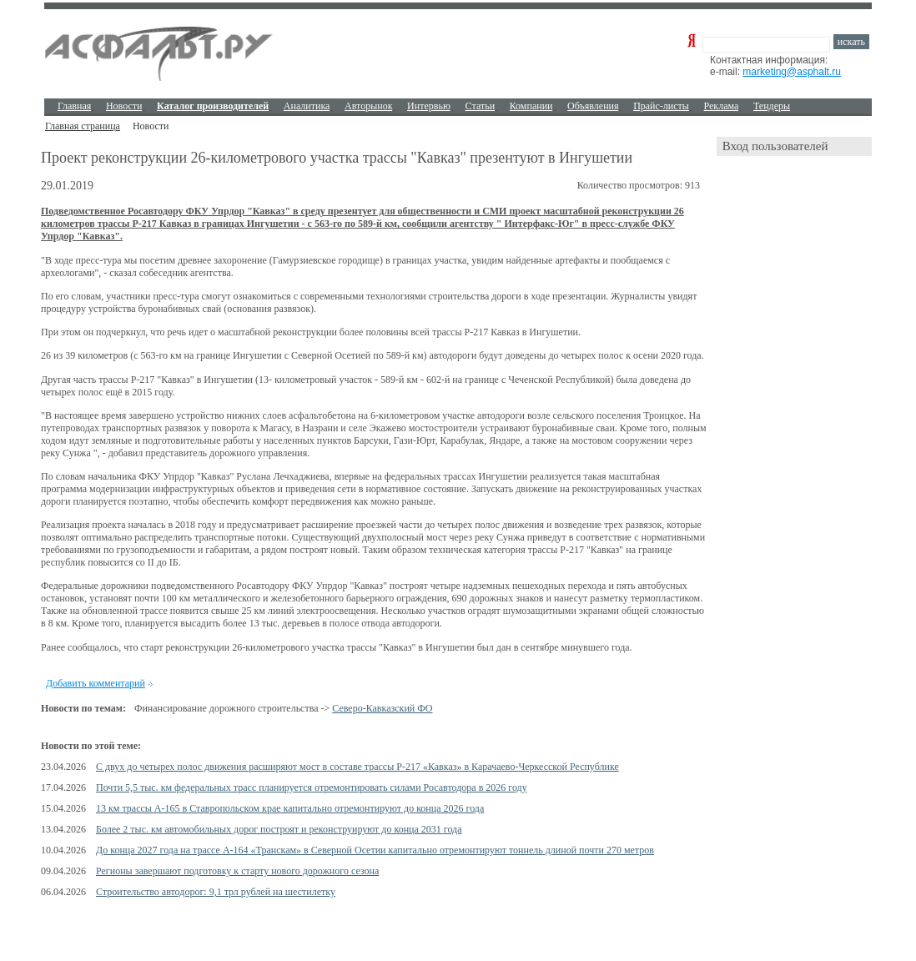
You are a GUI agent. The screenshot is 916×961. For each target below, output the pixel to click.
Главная (74, 106)
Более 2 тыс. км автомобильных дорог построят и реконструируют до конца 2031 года (279, 829)
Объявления (592, 106)
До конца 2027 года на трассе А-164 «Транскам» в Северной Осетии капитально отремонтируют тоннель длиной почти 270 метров (375, 850)
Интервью (428, 106)
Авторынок (368, 106)
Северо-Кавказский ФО (382, 708)
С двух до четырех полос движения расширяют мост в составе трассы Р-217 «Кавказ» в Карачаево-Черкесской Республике (357, 766)
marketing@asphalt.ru (791, 72)
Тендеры (771, 106)
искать (851, 42)
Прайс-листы (661, 106)
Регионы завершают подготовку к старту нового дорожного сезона (237, 871)
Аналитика (307, 106)
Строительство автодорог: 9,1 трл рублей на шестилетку (215, 892)
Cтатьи (481, 106)
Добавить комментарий (95, 683)
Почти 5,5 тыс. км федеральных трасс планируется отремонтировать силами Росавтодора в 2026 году (311, 787)
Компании (531, 106)
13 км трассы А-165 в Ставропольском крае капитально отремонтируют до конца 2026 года (290, 808)
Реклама (721, 106)
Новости (124, 106)
